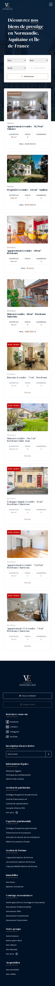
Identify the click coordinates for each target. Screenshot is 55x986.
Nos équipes (11, 949)
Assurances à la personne (17, 916)
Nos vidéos (11, 974)
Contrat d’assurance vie (16, 799)
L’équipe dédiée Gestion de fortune (21, 866)
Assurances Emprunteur (17, 920)
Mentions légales (13, 771)
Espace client (27, 704)
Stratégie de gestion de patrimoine (21, 795)
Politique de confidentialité (18, 775)
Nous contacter (27, 696)
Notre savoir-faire (14, 940)
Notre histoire (12, 936)
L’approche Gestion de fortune (19, 857)
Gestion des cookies (15, 779)
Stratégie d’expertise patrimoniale (21, 828)
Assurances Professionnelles (18, 907)
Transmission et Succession (18, 833)
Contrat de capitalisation (17, 803)
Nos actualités (12, 969)
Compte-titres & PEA (15, 808)
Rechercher (27, 76)
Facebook (12, 721)
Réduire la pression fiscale (18, 841)
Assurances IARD (13, 911)
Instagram (12, 731)
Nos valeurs (11, 945)
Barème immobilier (14, 886)
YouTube (11, 736)
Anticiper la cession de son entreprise (23, 837)
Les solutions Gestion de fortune (20, 862)
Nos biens (10, 882)
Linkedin (12, 726)
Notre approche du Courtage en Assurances (25, 902)
